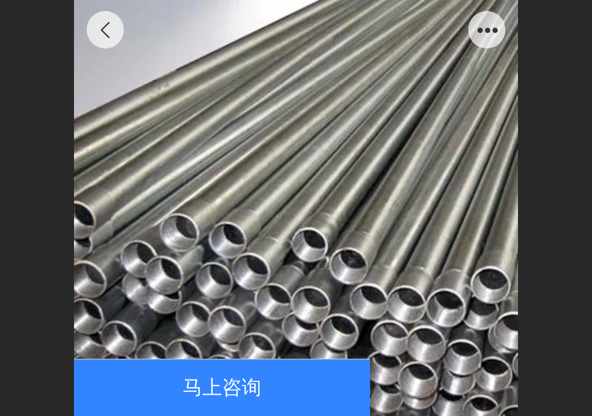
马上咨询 (222, 387)
